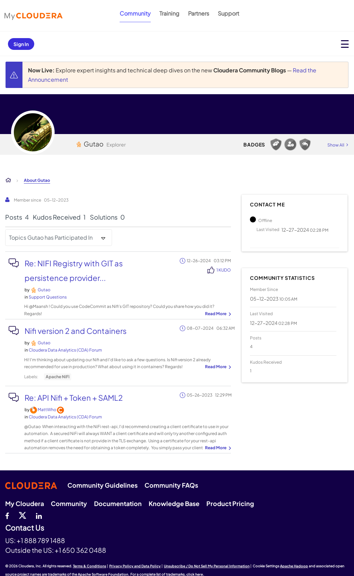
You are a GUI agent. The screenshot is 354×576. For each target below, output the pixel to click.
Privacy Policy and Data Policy (135, 566)
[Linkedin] (39, 515)
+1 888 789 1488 (41, 540)
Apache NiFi (57, 376)
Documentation (118, 503)
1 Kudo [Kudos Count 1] (223, 270)
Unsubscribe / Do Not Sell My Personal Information (207, 566)
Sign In (21, 44)
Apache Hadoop (294, 566)
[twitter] (22, 515)
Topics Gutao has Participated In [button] (51, 237)
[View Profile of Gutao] (44, 289)
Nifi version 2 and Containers (76, 331)
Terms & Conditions (89, 566)
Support (228, 13)
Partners (198, 13)
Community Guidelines (102, 485)
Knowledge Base (174, 503)
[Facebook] (7, 515)
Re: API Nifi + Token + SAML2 (74, 397)
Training (169, 13)
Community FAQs (171, 485)
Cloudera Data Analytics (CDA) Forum (65, 350)
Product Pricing (230, 503)
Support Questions (48, 297)
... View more (217, 314)
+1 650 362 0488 (80, 550)
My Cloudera (24, 503)
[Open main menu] (345, 44)
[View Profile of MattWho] (47, 409)
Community (135, 13)
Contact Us (24, 528)
